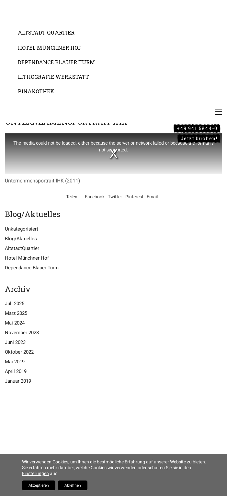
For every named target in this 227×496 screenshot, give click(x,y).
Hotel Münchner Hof (27, 258)
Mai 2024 (15, 323)
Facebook (95, 196)
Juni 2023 (15, 342)
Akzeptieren (38, 485)
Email (152, 196)
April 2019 (16, 371)
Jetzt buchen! (199, 138)
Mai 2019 (15, 362)
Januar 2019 (18, 381)
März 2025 (16, 313)
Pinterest (134, 196)
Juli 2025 (14, 303)
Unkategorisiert (21, 229)
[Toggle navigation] (218, 111)
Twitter (115, 196)
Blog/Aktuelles (21, 239)
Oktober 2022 (19, 352)
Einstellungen (35, 473)
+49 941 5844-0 (197, 128)
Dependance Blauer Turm (32, 268)
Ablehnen (72, 485)
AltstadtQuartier (22, 248)
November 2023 (22, 333)
